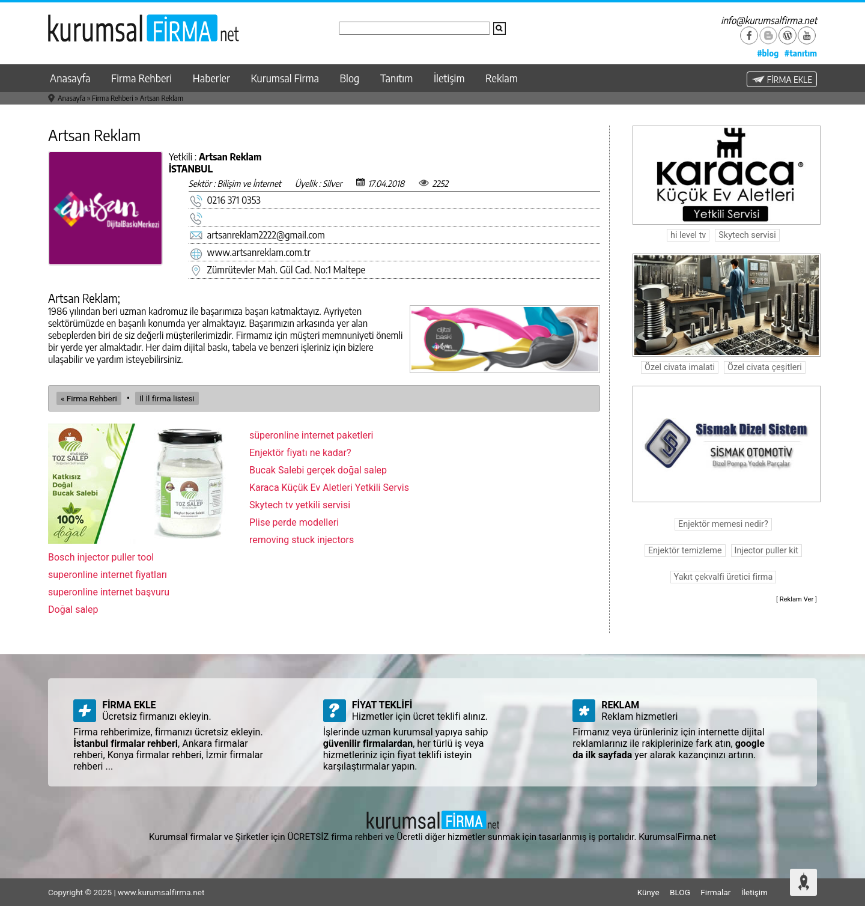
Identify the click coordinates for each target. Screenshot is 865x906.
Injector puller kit (766, 551)
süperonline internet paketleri (311, 435)
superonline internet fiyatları (107, 574)
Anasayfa (70, 78)
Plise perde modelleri (294, 522)
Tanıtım (396, 78)
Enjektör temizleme (685, 551)
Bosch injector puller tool (101, 557)
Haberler (211, 78)
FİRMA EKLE (781, 79)
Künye (648, 892)
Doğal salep (73, 609)
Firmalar (715, 892)
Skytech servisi (746, 235)
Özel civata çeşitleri (764, 367)
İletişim (449, 78)
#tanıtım (801, 52)
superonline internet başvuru (108, 592)
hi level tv (688, 235)
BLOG (680, 892)
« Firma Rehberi (89, 398)
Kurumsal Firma (285, 78)
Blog (350, 78)
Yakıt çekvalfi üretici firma (723, 577)
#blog (767, 52)
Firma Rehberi (141, 78)
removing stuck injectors (301, 540)
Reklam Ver (797, 599)
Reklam (501, 78)
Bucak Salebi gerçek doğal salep (318, 470)
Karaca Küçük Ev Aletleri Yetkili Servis (329, 487)
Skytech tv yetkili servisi (299, 505)
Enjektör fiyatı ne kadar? (300, 452)
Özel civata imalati (680, 367)
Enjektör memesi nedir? (723, 524)
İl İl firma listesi (167, 398)
